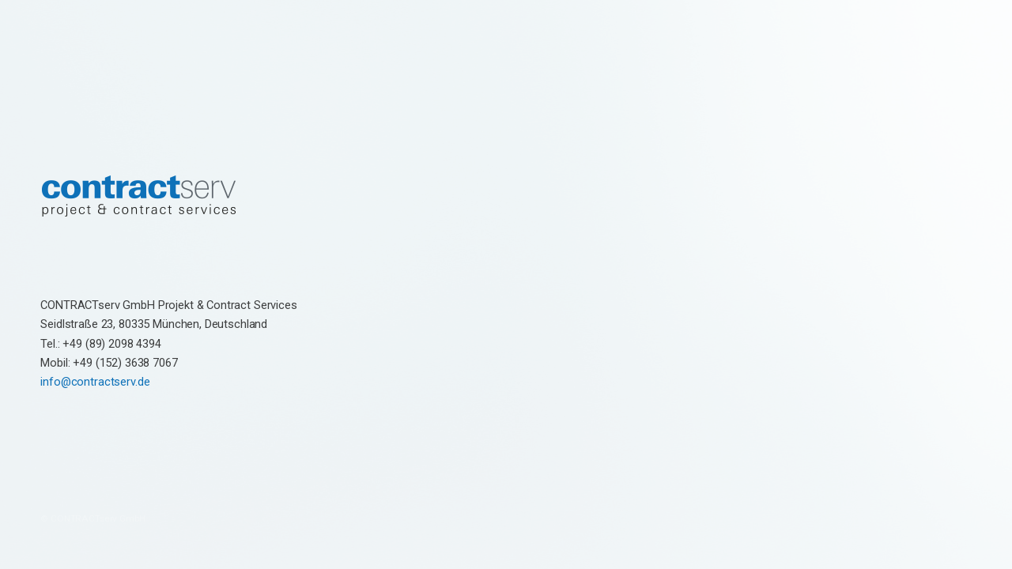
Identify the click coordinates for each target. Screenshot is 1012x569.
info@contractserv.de (94, 382)
